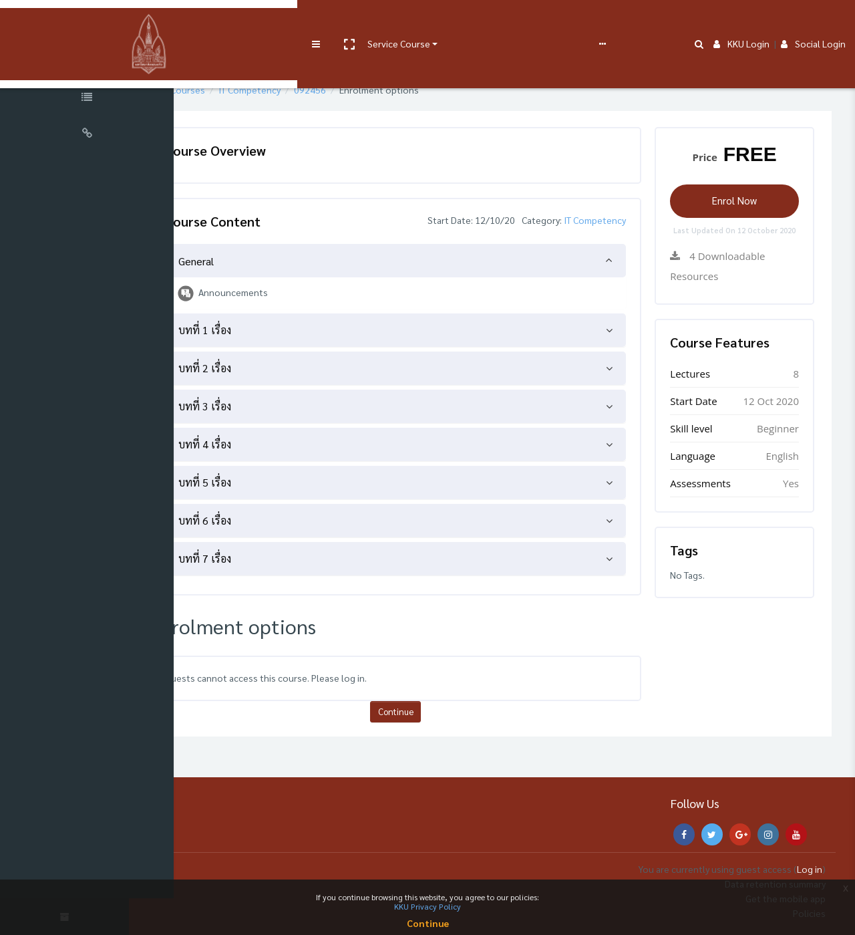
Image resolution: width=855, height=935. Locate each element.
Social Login (813, 21)
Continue (436, 711)
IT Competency (314, 90)
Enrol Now (742, 200)
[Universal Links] (87, 135)
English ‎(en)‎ (537, 21)
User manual (349, 21)
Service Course (275, 21)
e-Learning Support (425, 21)
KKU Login (741, 21)
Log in (809, 869)
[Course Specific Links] (87, 99)
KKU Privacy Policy (427, 906)
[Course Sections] (87, 63)
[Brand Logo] (87, 22)
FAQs (493, 21)
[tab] (436, 260)
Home (209, 90)
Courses (252, 90)
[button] (225, 22)
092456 (375, 90)
